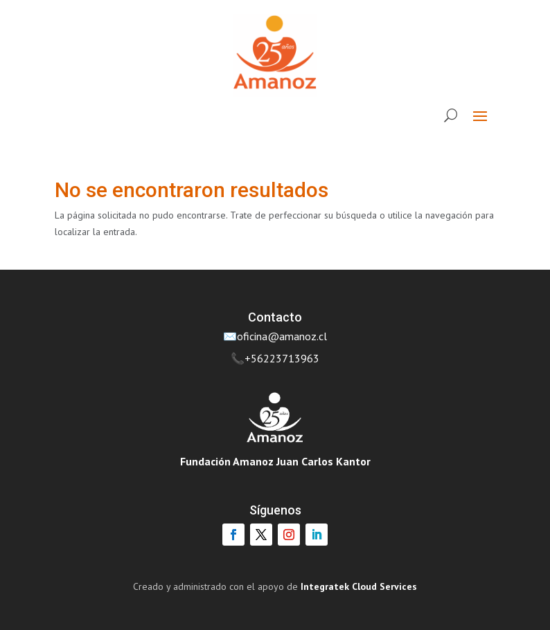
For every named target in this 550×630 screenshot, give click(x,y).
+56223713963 (282, 358)
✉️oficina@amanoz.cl (275, 336)
